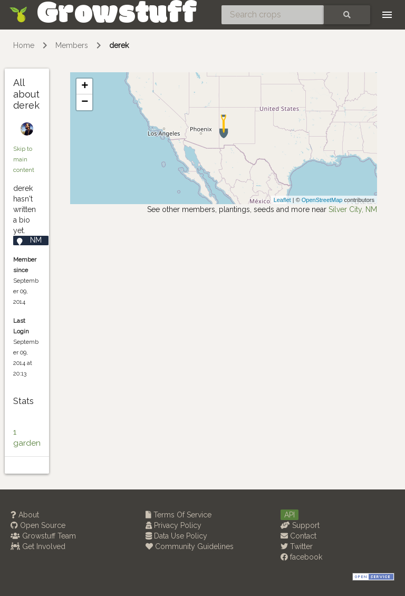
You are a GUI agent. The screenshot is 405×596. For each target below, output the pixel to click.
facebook (301, 557)
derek (119, 45)
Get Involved (38, 546)
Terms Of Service (178, 515)
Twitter (297, 546)
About (25, 515)
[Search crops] (272, 14)
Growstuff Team (43, 536)
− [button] (84, 102)
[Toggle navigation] (387, 14)
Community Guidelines (190, 546)
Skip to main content (23, 159)
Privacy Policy (173, 525)
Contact (298, 536)
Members (71, 45)
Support (300, 525)
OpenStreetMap (322, 200)
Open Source (38, 525)
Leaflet (282, 200)
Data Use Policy (176, 536)
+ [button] (84, 86)
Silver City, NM (353, 209)
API (289, 515)
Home (23, 45)
